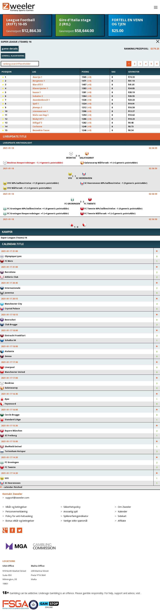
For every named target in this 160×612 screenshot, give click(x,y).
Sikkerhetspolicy (72, 506)
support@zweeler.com (17, 497)
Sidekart (122, 516)
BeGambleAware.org (13, 596)
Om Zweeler (124, 506)
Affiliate (122, 520)
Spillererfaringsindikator (76, 516)
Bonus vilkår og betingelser (19, 520)
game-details (10, 48)
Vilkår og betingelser (16, 506)
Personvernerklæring (16, 511)
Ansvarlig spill (71, 511)
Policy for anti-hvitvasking (18, 516)
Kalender (122, 511)
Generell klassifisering (13, 56)
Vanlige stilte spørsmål (75, 520)
